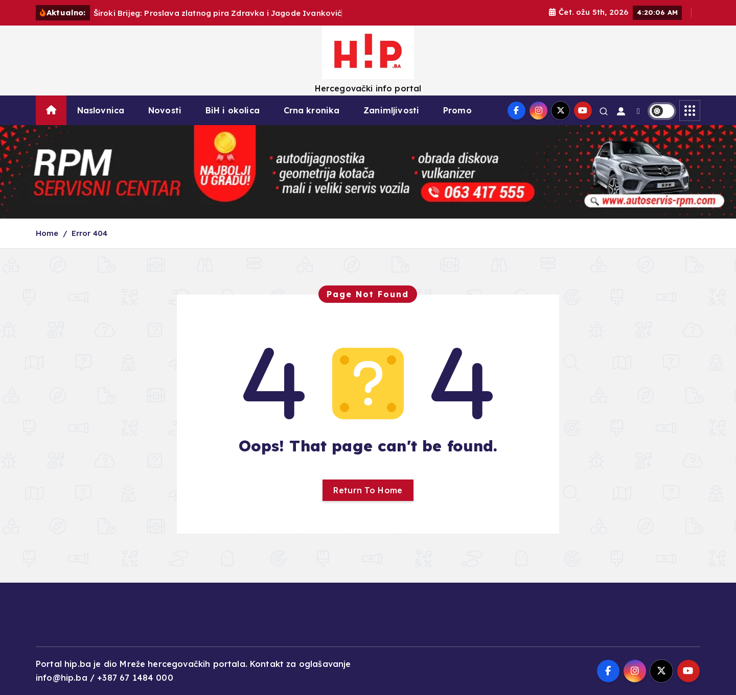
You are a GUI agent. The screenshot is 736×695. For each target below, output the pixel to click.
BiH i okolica (232, 110)
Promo (457, 110)
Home (47, 233)
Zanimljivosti (391, 110)
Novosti (164, 110)
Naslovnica (101, 110)
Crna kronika (312, 110)
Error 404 (89, 233)
